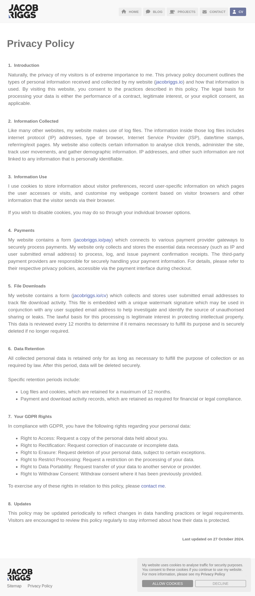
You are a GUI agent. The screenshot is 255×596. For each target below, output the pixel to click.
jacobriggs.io (169, 82)
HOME (130, 12)
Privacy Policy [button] (213, 574)
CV (238, 12)
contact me (153, 486)
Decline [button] (220, 584)
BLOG (154, 12)
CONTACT (213, 12)
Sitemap (14, 586)
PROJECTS (182, 12)
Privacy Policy (40, 586)
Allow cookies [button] (167, 584)
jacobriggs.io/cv (89, 295)
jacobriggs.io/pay (93, 240)
